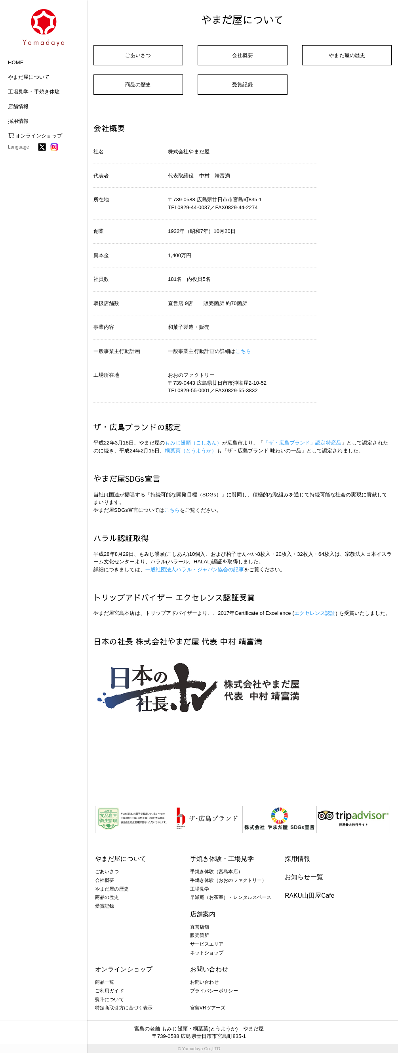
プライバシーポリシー (214, 991)
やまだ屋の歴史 (347, 55)
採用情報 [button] (18, 121)
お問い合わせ (204, 982)
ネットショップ (207, 953)
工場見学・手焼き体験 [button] (34, 92)
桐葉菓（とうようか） (191, 451)
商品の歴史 (138, 85)
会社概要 (242, 55)
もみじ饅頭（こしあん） (193, 443)
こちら (243, 351)
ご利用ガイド (109, 991)
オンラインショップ (35, 136)
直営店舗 (199, 927)
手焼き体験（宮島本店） (216, 871)
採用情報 (297, 858)
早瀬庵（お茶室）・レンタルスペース (231, 897)
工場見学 (199, 889)
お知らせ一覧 (304, 877)
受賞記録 (242, 85)
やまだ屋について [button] (29, 77)
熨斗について (109, 999)
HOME (15, 62)
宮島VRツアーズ (207, 1008)
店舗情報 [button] (18, 106)
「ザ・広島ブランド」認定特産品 (302, 443)
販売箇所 (199, 935)
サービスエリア (207, 944)
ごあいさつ (138, 55)
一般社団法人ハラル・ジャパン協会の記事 (194, 569)
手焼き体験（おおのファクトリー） (228, 880)
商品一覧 (104, 982)
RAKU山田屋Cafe (309, 895)
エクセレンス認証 (315, 613)
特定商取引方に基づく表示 (123, 1008)
